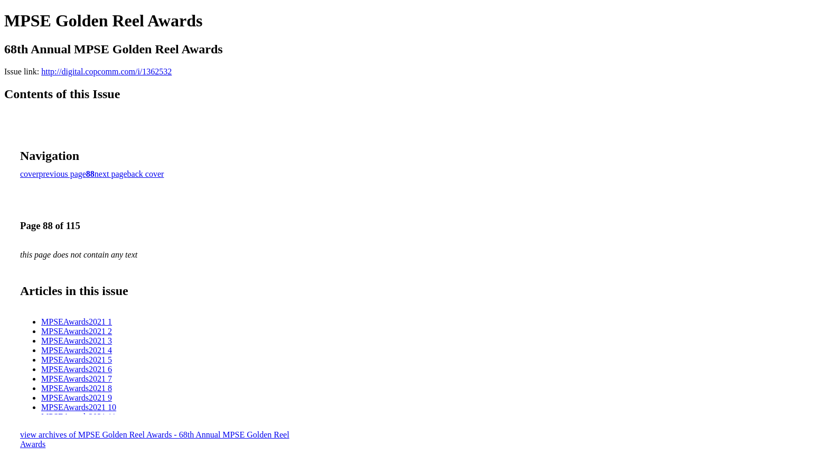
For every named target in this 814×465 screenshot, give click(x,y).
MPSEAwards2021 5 (76, 359)
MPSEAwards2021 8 (76, 388)
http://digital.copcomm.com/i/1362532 (106, 71)
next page (111, 173)
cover (29, 173)
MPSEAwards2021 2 (76, 331)
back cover (145, 173)
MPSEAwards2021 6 (76, 369)
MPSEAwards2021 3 (76, 340)
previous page (62, 173)
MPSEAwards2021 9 (76, 397)
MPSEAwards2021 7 (76, 378)
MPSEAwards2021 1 (76, 321)
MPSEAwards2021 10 (78, 407)
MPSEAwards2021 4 (76, 350)
